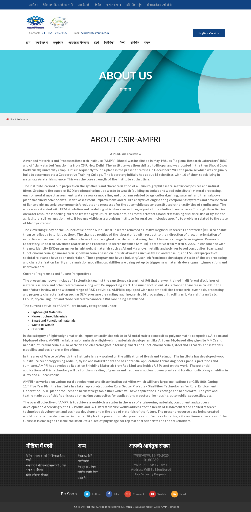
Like (112, 494)
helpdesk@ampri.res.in (95, 33)
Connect (134, 494)
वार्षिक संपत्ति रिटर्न (88, 472)
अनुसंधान (58, 42)
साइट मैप (82, 477)
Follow (92, 494)
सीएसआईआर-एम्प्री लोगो (159, 4)
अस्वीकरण (83, 461)
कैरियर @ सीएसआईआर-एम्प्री (58, 4)
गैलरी (122, 42)
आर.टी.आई (83, 4)
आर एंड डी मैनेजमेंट (78, 42)
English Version (208, 33)
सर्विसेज (135, 42)
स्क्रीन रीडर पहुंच (134, 4)
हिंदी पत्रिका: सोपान (37, 475)
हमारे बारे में (41, 42)
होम (28, 42)
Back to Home (17, 119)
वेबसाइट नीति (85, 455)
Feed (178, 494)
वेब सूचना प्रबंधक (87, 466)
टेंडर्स (96, 42)
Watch (157, 494)
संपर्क (147, 42)
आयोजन (33, 4)
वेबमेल (97, 4)
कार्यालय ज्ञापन (113, 4)
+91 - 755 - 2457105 (53, 33)
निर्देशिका (109, 42)
